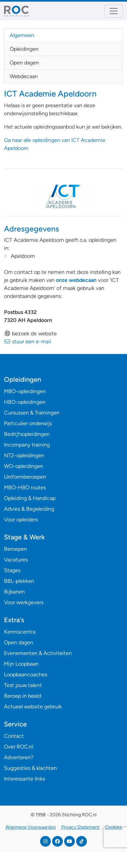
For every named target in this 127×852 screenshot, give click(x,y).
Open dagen (24, 62)
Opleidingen (24, 49)
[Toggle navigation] (113, 11)
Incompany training (27, 445)
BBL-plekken (19, 581)
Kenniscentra (19, 632)
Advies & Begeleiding (29, 509)
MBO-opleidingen (25, 391)
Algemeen (22, 35)
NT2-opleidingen (24, 455)
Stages (12, 570)
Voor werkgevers (23, 602)
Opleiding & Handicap (29, 498)
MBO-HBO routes (25, 487)
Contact (14, 736)
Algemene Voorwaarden (30, 827)
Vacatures (16, 559)
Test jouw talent (23, 685)
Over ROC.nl (18, 746)
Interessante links (24, 779)
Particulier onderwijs (28, 423)
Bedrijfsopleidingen (27, 434)
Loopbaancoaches (25, 674)
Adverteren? (18, 757)
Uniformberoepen (25, 477)
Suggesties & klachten (30, 768)
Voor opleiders (21, 519)
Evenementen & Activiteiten (38, 653)
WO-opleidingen (23, 466)
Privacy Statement (80, 827)
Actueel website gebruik (33, 706)
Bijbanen (14, 591)
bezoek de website (30, 333)
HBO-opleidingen (24, 402)
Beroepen (15, 549)
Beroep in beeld (22, 696)
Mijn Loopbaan (21, 664)
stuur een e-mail (27, 341)
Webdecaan (24, 76)
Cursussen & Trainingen (31, 412)
